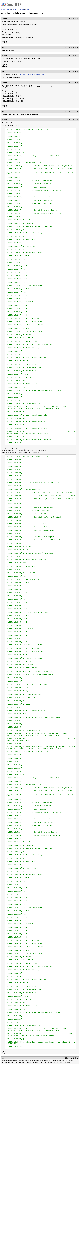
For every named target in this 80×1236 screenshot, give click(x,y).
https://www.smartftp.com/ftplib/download (32, 74)
